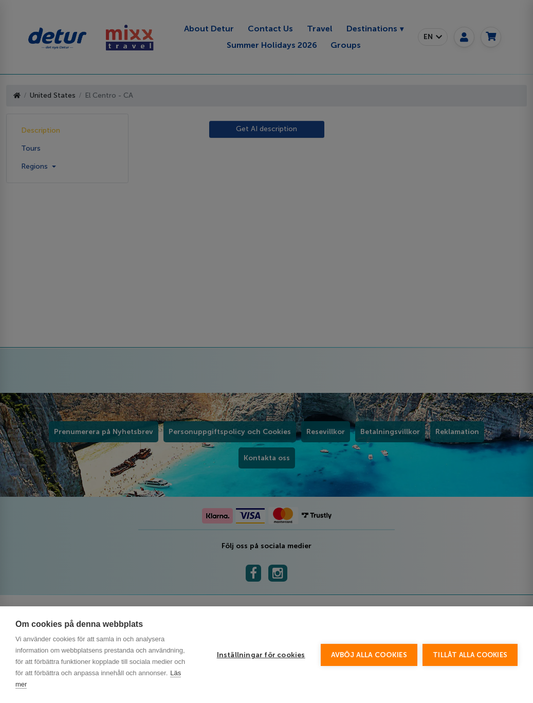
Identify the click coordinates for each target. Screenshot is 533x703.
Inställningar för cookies (261, 655)
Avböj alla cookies (369, 655)
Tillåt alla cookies (470, 655)
